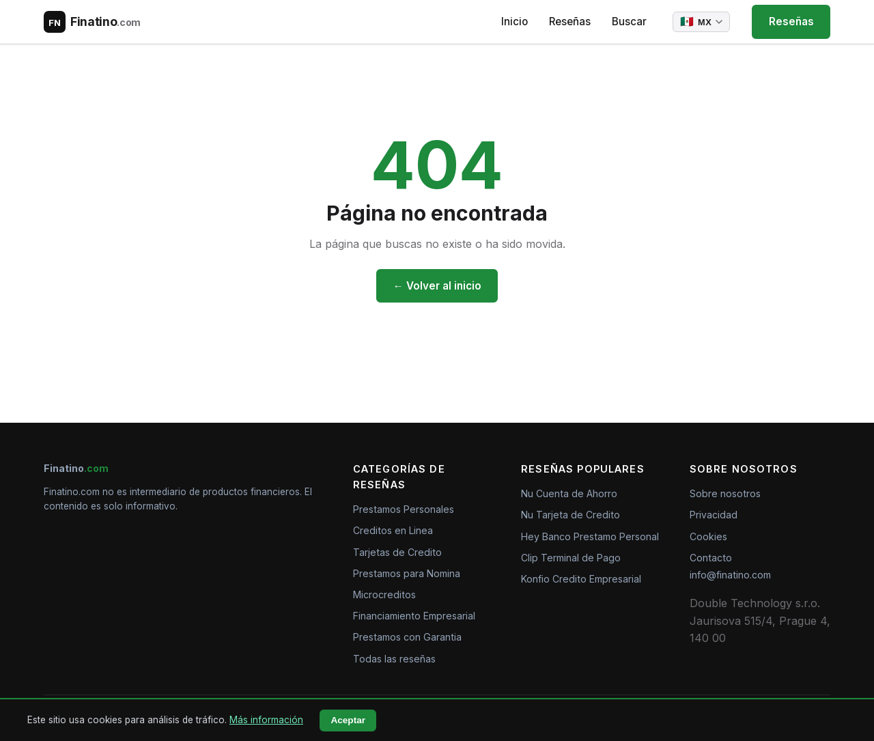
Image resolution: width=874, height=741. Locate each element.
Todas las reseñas (394, 659)
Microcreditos (384, 594)
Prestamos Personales (403, 509)
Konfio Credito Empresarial (581, 579)
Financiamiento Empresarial (414, 615)
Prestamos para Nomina (406, 573)
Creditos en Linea (393, 530)
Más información (266, 719)
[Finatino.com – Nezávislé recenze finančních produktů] (92, 22)
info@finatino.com (730, 575)
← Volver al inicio (437, 285)
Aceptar (347, 720)
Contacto (711, 557)
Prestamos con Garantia (407, 637)
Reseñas (570, 21)
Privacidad (713, 514)
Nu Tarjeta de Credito (570, 514)
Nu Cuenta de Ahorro (569, 493)
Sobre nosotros (725, 493)
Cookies (708, 536)
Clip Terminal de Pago (571, 557)
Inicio (514, 21)
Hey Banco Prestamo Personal (590, 536)
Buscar (629, 21)
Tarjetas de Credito (397, 552)
